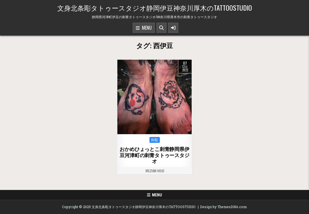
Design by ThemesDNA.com (223, 206)
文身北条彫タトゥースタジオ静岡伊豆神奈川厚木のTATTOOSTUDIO (154, 8)
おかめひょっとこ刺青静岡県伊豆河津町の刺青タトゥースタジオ (154, 155)
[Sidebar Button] (173, 28)
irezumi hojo (155, 171)
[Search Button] (161, 28)
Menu (144, 28)
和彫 (154, 140)
